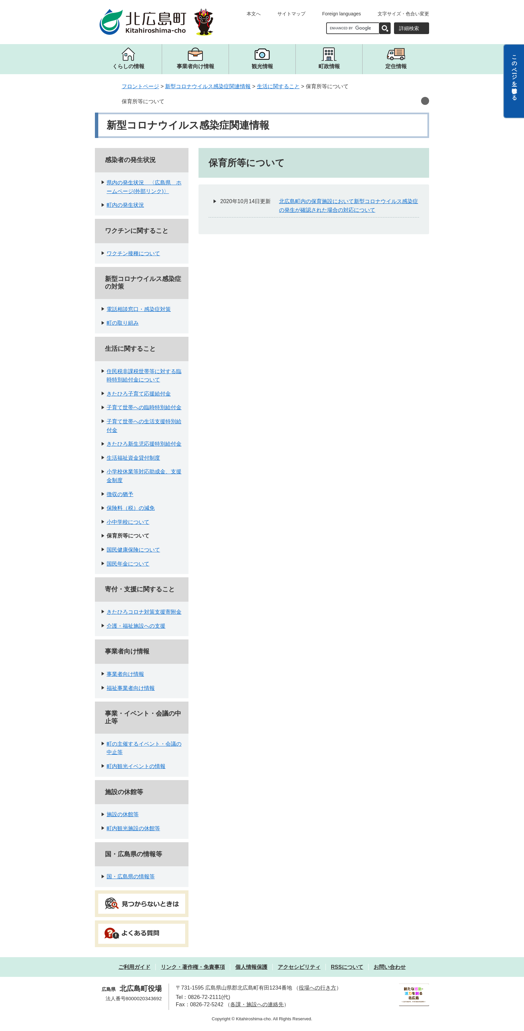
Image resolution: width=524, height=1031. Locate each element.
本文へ (254, 13)
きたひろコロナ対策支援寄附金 (144, 612)
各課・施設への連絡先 (257, 1004)
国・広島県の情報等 (133, 854)
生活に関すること (278, 86)
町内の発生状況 (125, 205)
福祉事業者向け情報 (131, 688)
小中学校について (128, 522)
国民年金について (128, 564)
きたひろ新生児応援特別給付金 (144, 444)
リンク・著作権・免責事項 (193, 967)
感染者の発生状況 (130, 159)
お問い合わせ (390, 967)
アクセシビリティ (299, 967)
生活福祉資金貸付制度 (133, 458)
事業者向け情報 (127, 651)
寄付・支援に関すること (140, 589)
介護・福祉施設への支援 (136, 626)
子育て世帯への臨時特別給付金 (144, 407)
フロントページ (140, 86)
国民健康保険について (133, 550)
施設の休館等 (124, 791)
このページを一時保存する (514, 74)
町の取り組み (123, 323)
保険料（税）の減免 (131, 508)
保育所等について (143, 101)
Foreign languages (341, 13)
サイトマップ (291, 13)
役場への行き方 (317, 988)
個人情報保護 (251, 967)
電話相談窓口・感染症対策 (139, 309)
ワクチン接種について (133, 253)
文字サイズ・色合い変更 (403, 13)
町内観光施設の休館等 (133, 828)
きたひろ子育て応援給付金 (139, 394)
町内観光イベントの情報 (136, 766)
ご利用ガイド (134, 967)
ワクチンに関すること (136, 230)
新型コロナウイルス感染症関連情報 (208, 86)
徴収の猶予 (120, 494)
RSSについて (347, 967)
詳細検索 (409, 28)
